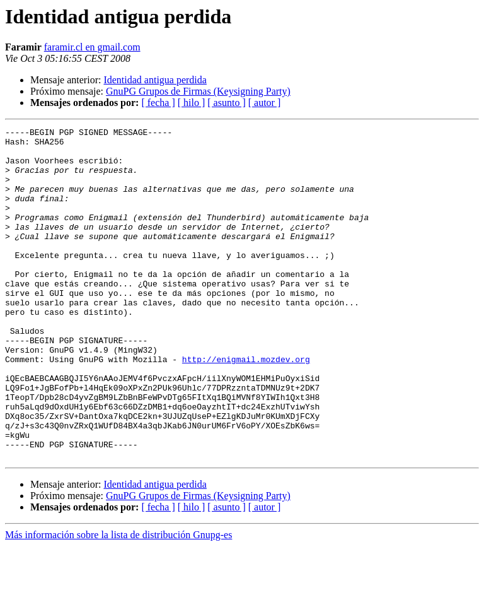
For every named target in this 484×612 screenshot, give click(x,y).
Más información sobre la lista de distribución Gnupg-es (118, 601)
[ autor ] (264, 102)
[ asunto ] (226, 102)
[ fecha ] (158, 102)
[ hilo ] (191, 102)
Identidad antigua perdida (155, 79)
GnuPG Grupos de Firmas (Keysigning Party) (198, 91)
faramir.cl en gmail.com (92, 47)
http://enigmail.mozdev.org (246, 406)
